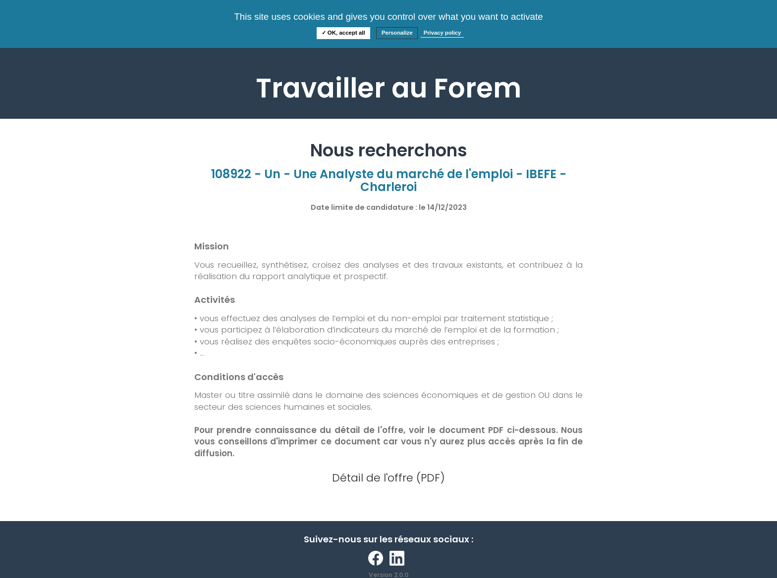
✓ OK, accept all (343, 33)
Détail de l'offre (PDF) (388, 477)
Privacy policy (442, 33)
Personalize (397, 33)
